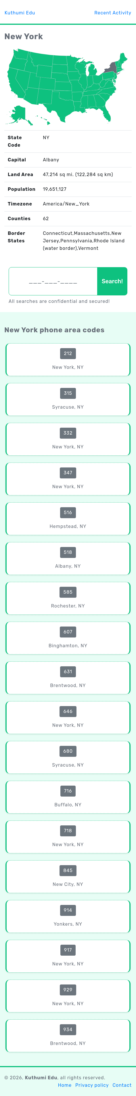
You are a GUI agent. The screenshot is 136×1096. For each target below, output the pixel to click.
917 (68, 950)
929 (68, 990)
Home (65, 1085)
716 (68, 791)
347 (68, 473)
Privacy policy (92, 1085)
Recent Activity (112, 13)
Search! (112, 281)
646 (67, 711)
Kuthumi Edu (20, 13)
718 (68, 830)
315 (68, 393)
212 (68, 353)
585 (67, 592)
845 (68, 870)
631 (68, 671)
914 (68, 910)
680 (68, 751)
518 (68, 552)
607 (68, 632)
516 (68, 512)
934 (68, 1029)
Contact (122, 1085)
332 (68, 433)
